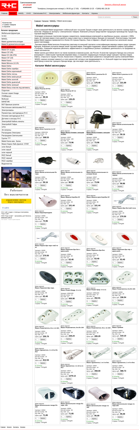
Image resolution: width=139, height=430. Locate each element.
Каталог (13, 13)
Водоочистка (7, 164)
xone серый (6, 150)
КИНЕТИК (6, 102)
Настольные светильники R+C (14, 107)
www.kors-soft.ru (6, 217)
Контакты (85, 13)
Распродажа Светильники (12, 135)
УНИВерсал (6, 96)
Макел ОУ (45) (7, 52)
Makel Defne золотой (10, 79)
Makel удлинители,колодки (12, 41)
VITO (4, 127)
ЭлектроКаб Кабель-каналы (13, 121)
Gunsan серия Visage (10, 93)
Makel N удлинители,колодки (13, 44)
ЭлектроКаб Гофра (9, 124)
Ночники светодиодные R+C (13, 116)
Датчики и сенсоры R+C (11, 119)
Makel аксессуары (9, 47)
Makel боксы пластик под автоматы (16, 88)
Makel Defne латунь (9, 74)
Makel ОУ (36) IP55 (9, 55)
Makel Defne (6, 66)
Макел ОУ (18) (7, 58)
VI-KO (28, 13)
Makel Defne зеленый (10, 85)
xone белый (6, 147)
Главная (4, 13)
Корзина (95, 13)
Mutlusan (5, 99)
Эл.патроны (6, 130)
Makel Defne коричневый (11, 71)
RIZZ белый (6, 155)
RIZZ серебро (7, 161)
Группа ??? (6, 138)
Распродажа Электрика (11, 133)
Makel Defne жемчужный (11, 77)
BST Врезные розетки (10, 104)
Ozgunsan (6, 90)
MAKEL (21, 13)
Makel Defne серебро (10, 69)
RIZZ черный (7, 158)
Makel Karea (6, 60)
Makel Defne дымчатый (11, 82)
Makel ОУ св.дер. (8, 50)
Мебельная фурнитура (71, 13)
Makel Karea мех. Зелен (11, 141)
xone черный (7, 152)
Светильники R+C (40, 13)
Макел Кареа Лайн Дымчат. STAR (15, 144)
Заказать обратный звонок (115, 5)
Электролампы (54, 13)
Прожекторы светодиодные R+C (15, 113)
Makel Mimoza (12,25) (10, 63)
